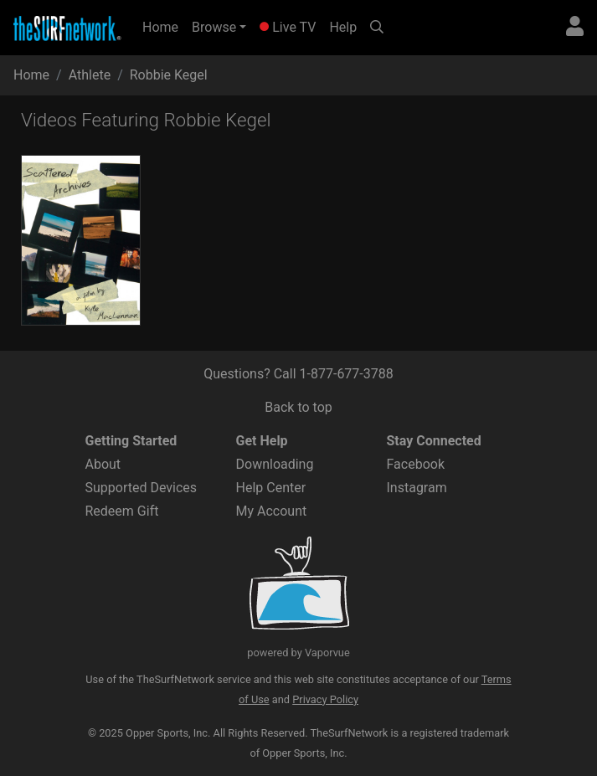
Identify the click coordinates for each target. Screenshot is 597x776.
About (103, 464)
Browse (214, 27)
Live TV (288, 27)
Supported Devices (141, 488)
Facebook (416, 464)
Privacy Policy (325, 699)
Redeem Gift (122, 511)
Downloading (275, 464)
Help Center (271, 488)
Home (163, 26)
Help (343, 27)
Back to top (298, 407)
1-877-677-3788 (347, 374)
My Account (271, 511)
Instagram (417, 488)
